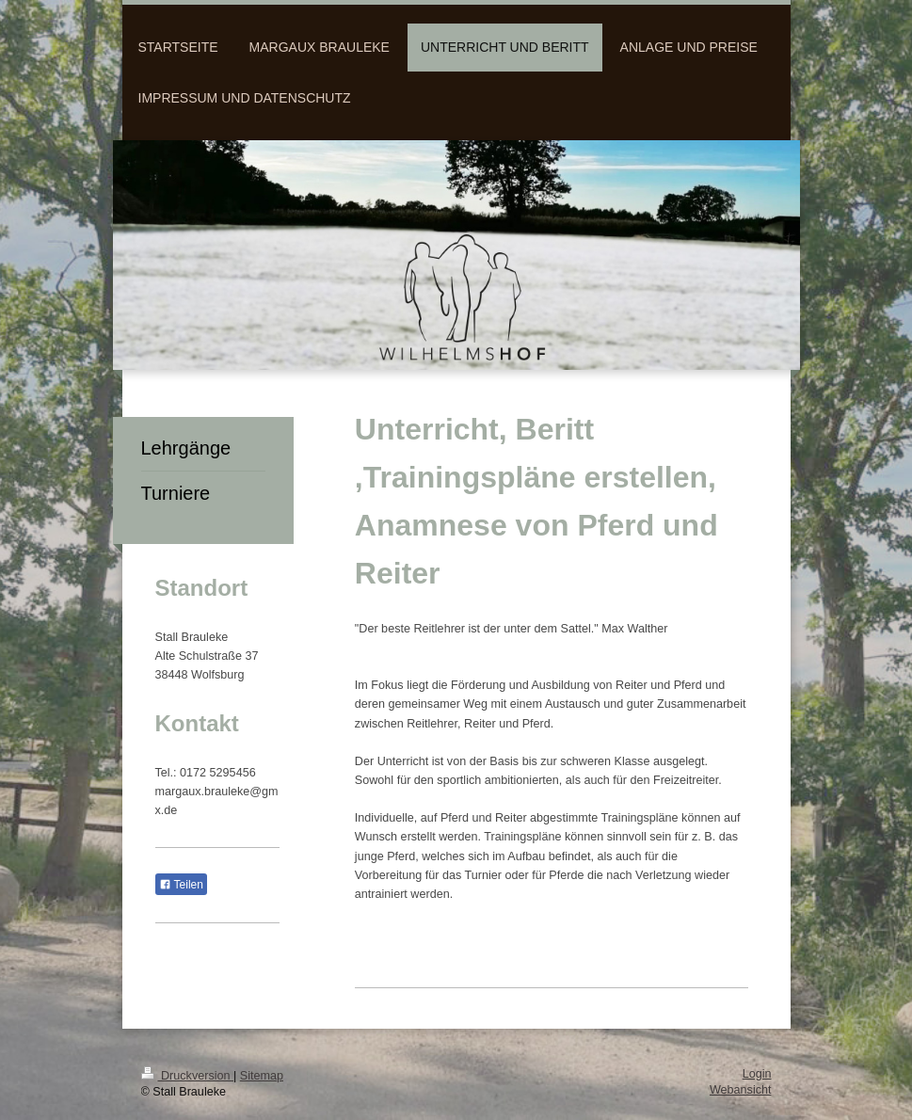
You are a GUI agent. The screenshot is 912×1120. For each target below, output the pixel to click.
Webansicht (741, 1089)
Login (757, 1073)
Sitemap (261, 1075)
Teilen (181, 884)
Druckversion (187, 1075)
